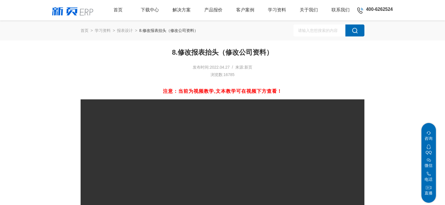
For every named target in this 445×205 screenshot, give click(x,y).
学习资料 (103, 30)
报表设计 (125, 30)
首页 (85, 30)
